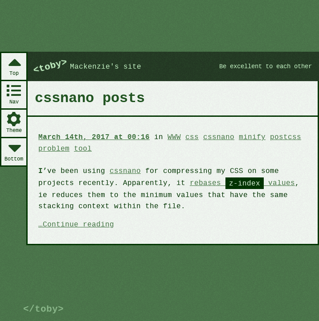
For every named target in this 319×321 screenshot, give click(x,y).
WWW (168, 137)
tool (81, 148)
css (186, 137)
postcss (275, 137)
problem (53, 148)
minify (244, 137)
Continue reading (77, 224)
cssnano (211, 137)
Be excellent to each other (262, 66)
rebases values (234, 182)
